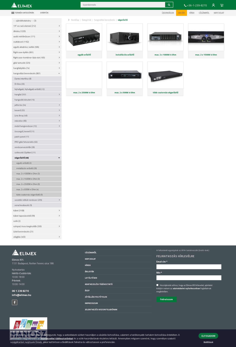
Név (159, 272)
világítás (19, 236)
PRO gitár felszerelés (26, 141)
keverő (20, 110)
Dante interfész (23, 78)
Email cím (162, 261)
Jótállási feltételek (96, 296)
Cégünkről (204, 12)
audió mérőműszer (24, 36)
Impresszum (91, 303)
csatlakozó (21, 41)
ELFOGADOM (208, 336)
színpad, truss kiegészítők (27, 226)
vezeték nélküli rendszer (28, 199)
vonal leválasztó (23, 205)
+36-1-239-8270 (195, 5)
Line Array (21, 115)
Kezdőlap (75, 19)
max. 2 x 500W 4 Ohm (27, 189)
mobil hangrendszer (26, 126)
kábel (18, 210)
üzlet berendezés (23, 231)
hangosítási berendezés (26, 73)
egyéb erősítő (23, 163)
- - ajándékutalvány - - (24, 20)
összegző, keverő (24, 131)
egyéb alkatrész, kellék (26, 47)
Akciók (181, 12)
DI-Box (20, 83)
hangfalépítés (21, 68)
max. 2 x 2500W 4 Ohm (28, 184)
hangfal (20, 94)
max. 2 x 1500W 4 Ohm (28, 178)
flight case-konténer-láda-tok (29, 57)
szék (16, 221)
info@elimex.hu (21, 295)
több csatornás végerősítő (29, 194)
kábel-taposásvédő (24, 215)
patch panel (22, 136)
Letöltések (91, 277)
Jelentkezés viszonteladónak (101, 309)
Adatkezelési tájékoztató (99, 284)
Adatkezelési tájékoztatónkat (56, 338)
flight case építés (23, 52)
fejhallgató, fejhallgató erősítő (30, 89)
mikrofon (20, 120)
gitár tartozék (21, 62)
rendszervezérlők (25, 147)
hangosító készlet (24, 99)
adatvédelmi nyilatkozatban (186, 288)
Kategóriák (86, 19)
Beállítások (208, 342)
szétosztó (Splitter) (25, 152)
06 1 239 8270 (20, 291)
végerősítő (22, 157)
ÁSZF (87, 290)
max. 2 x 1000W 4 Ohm (28, 173)
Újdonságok (168, 12)
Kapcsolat (219, 12)
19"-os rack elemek (24, 25)
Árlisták (89, 271)
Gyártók (42, 12)
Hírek (191, 12)
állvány (19, 31)
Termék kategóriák (22, 12)
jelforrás (20, 105)
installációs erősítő (26, 168)
